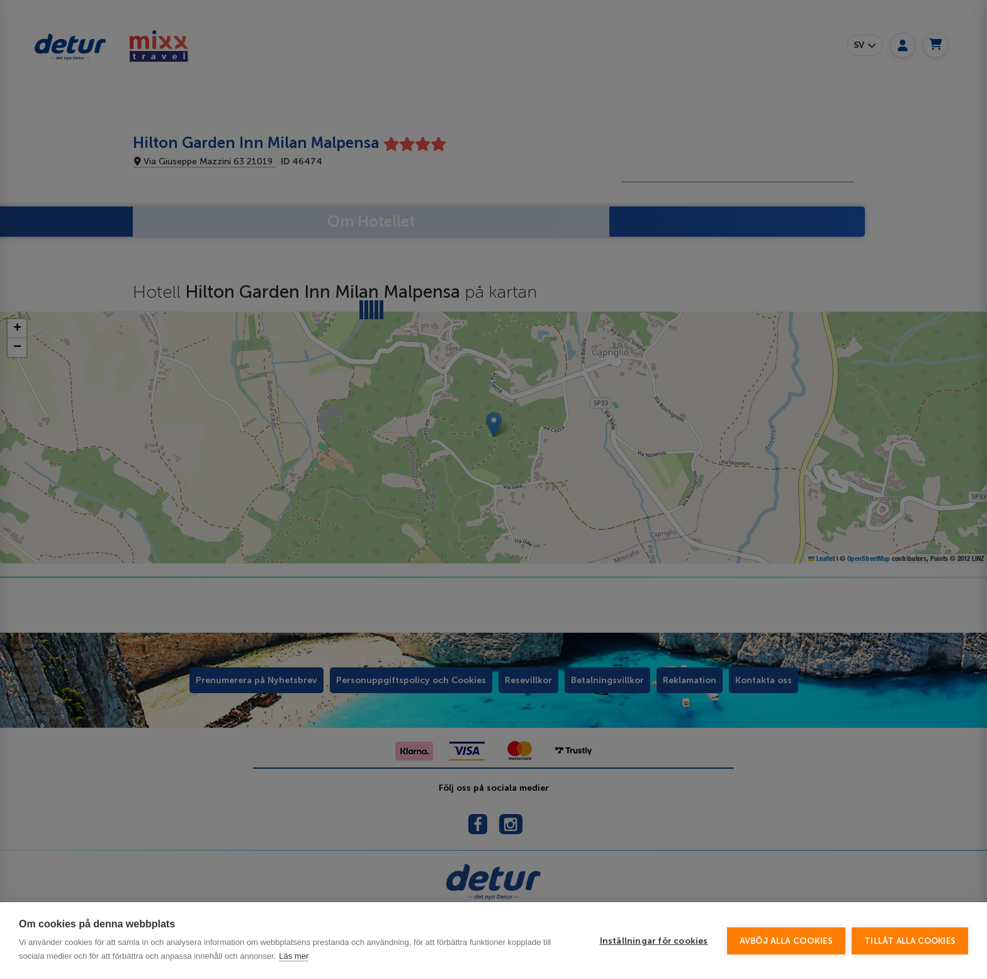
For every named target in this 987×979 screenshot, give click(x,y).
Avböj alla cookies (786, 941)
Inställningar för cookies (654, 941)
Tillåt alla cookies (910, 941)
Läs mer (293, 956)
